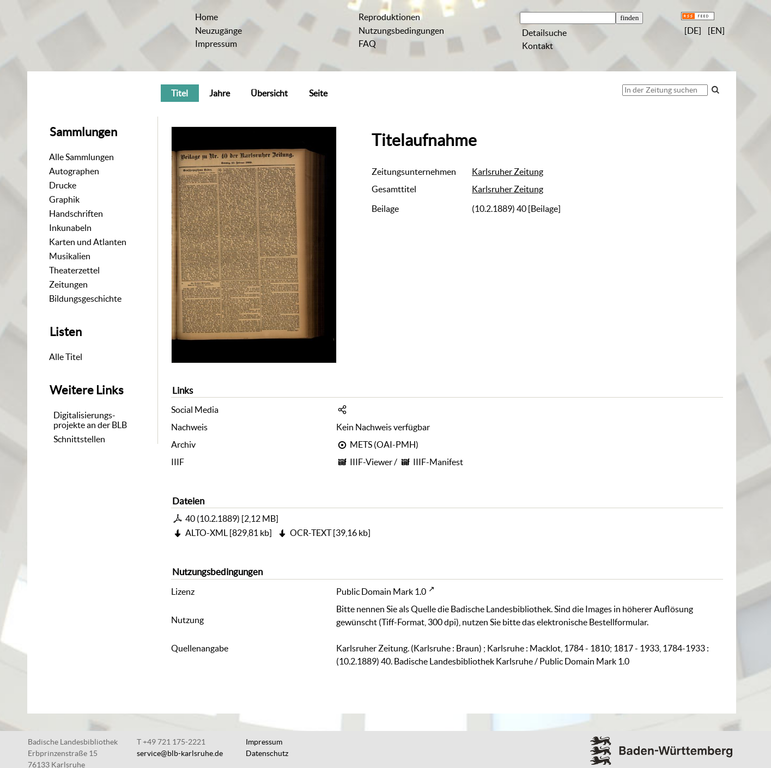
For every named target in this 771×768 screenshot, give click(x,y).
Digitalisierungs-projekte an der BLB (90, 420)
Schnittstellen (79, 439)
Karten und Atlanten (87, 242)
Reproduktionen (389, 17)
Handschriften (76, 213)
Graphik (64, 199)
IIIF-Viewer (371, 462)
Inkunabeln (70, 228)
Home (206, 17)
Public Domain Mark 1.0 (381, 591)
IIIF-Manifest (438, 462)
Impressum (216, 43)
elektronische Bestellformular (592, 622)
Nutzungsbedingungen (401, 30)
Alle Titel (65, 357)
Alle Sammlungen (81, 157)
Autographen (74, 171)
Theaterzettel (74, 270)
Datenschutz (267, 753)
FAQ (367, 43)
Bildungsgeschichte (85, 298)
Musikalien (69, 256)
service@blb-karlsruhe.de (180, 753)
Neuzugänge (218, 30)
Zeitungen (68, 284)
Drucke (62, 185)
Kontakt (537, 46)
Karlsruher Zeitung (507, 171)
